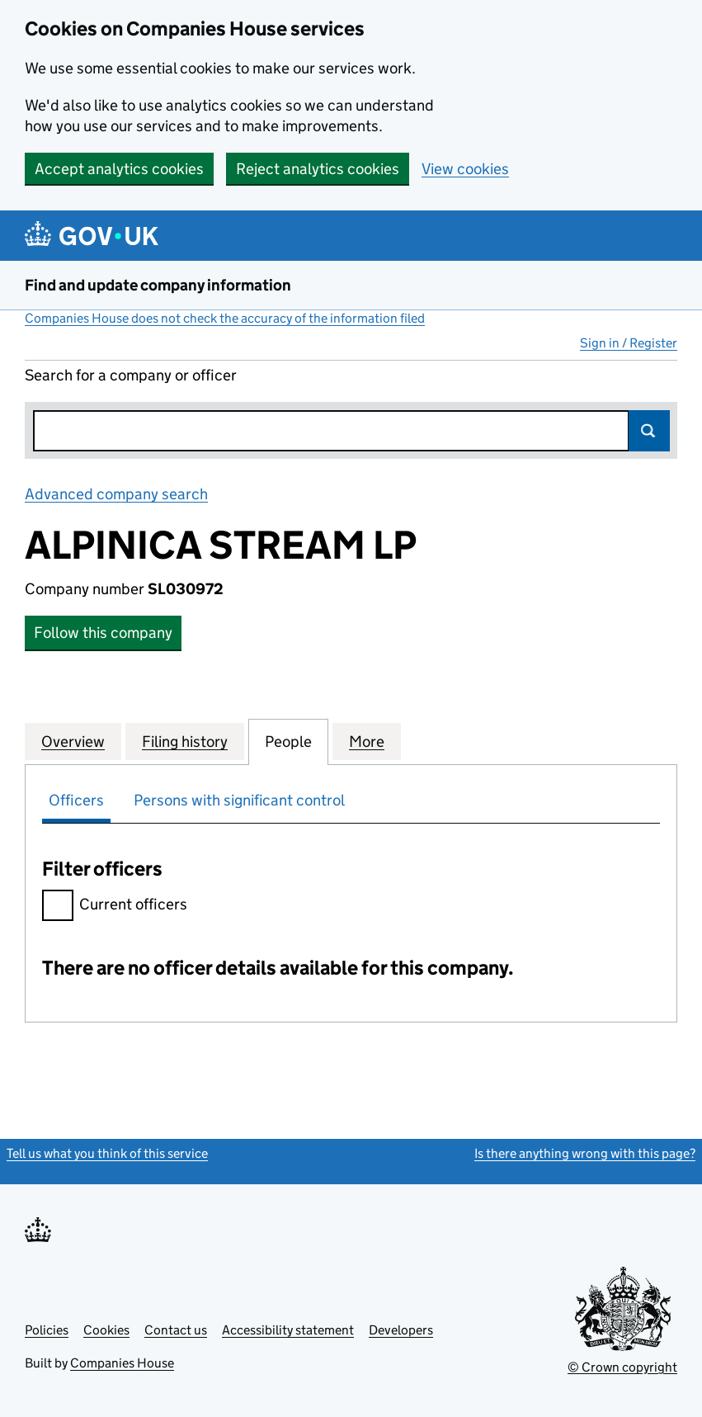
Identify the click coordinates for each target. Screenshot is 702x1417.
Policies (46, 1330)
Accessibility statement (288, 1330)
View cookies (465, 169)
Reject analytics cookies (317, 168)
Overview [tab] (73, 741)
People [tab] (288, 741)
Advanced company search (116, 493)
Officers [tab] (76, 800)
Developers (401, 1330)
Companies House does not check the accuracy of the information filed (225, 318)
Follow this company (103, 632)
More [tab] (366, 741)
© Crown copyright (622, 1367)
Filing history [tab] (185, 741)
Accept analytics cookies (119, 168)
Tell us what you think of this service (107, 1153)
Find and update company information (158, 285)
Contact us (175, 1330)
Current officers (114, 907)
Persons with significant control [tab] (239, 800)
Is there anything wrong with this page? (584, 1153)
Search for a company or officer (131, 375)
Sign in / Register (628, 343)
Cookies (106, 1330)
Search (649, 430)
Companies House (122, 1363)
